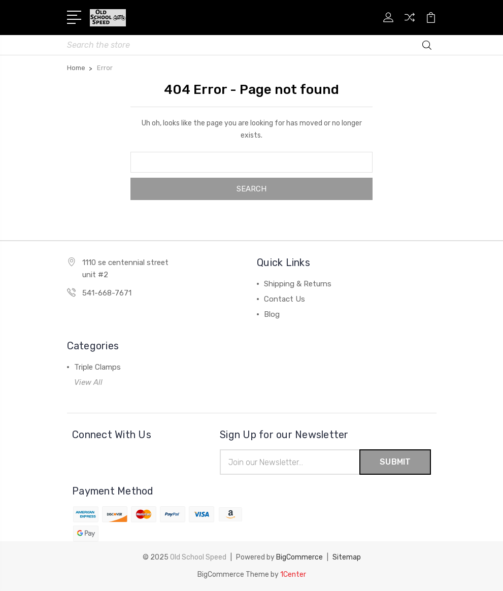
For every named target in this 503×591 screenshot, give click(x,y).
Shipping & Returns (297, 283)
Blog (272, 314)
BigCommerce (299, 557)
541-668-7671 (106, 293)
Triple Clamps (97, 367)
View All (88, 382)
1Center (293, 574)
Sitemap (346, 557)
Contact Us (284, 299)
